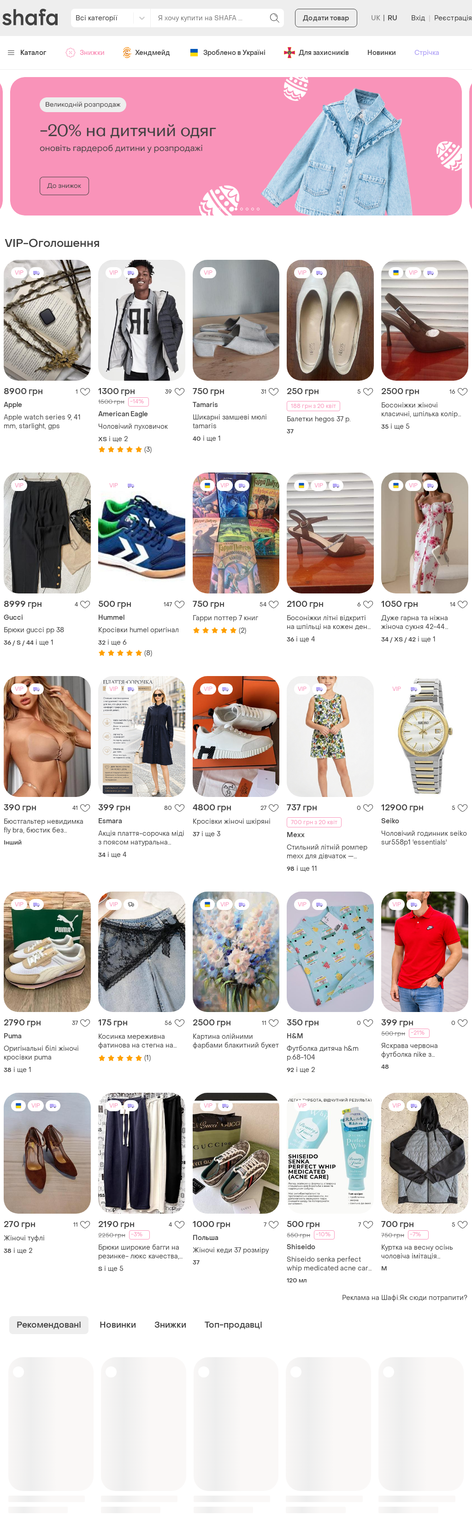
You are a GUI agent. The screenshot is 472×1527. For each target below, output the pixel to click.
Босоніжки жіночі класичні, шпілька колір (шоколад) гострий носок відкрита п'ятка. (422, 410)
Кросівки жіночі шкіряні (232, 821)
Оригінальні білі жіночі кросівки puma (41, 1053)
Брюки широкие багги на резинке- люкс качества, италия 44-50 (138, 1252)
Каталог (27, 52)
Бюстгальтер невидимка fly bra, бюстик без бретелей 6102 (43, 826)
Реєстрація (453, 18)
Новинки (381, 52)
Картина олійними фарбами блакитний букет (236, 1041)
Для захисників (316, 52)
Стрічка (426, 52)
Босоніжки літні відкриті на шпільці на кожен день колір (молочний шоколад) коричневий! (330, 622)
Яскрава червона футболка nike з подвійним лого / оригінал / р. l (409, 1050)
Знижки (85, 52)
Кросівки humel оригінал (138, 630)
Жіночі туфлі (24, 1238)
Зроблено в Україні (227, 52)
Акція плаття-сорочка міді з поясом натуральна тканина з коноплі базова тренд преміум (141, 838)
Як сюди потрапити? (433, 1297)
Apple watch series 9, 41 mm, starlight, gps (42, 422)
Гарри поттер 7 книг (225, 618)
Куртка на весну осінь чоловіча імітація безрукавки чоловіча (417, 1252)
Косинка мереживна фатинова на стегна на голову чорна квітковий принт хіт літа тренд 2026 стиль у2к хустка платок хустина (140, 1041)
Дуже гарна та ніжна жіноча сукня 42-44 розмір (414, 622)
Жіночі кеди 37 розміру (231, 1250)
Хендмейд (146, 52)
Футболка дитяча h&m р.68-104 (323, 1053)
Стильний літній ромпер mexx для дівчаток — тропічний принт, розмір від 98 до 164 (327, 852)
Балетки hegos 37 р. (319, 419)
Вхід (418, 18)
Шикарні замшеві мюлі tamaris (230, 422)
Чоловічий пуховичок (133, 426)
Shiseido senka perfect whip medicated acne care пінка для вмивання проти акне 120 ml (330, 1264)
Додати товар (326, 18)
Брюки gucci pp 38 (34, 630)
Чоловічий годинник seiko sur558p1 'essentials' (424, 838)
